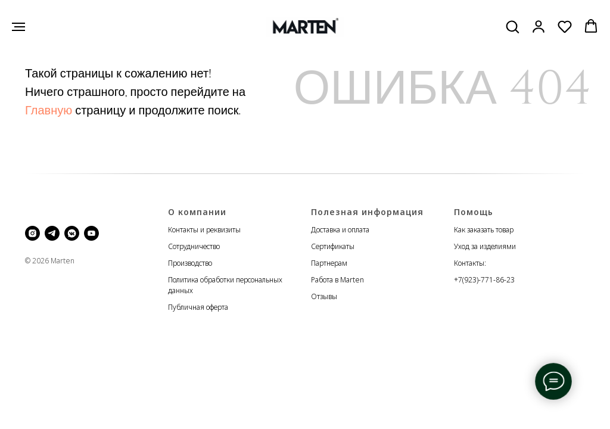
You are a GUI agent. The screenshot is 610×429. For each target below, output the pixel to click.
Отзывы (324, 296)
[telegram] (52, 233)
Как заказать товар (483, 230)
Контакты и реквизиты (204, 230)
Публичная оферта (198, 307)
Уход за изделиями (485, 246)
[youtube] (91, 233)
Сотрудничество (194, 246)
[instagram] (32, 233)
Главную (48, 110)
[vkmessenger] (71, 233)
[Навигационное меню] (18, 27)
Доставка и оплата (340, 230)
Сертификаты (332, 246)
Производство (190, 263)
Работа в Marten (337, 280)
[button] (512, 26)
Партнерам (329, 263)
